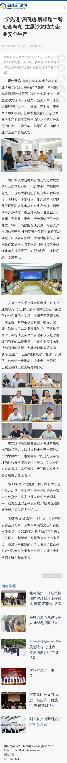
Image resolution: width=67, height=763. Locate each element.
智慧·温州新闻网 (52, 575)
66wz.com (10, 750)
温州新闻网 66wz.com (33, 566)
